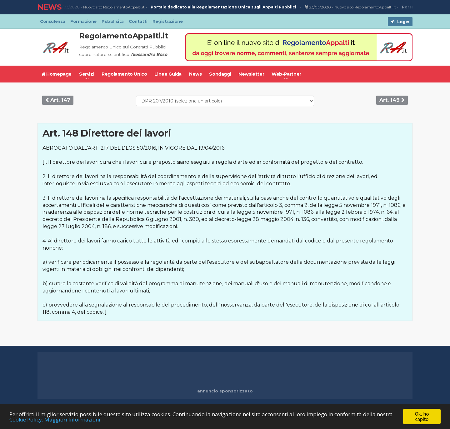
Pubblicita (113, 21)
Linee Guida (168, 74)
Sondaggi (220, 74)
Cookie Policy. (26, 419)
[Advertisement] (225, 371)
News (195, 74)
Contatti (138, 21)
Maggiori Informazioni (72, 419)
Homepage (56, 74)
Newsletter (251, 74)
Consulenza (52, 21)
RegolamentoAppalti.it (123, 35)
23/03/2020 (68, 7)
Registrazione (167, 21)
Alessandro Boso (149, 54)
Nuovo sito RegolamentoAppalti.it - (191, 7)
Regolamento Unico (124, 74)
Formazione (83, 21)
